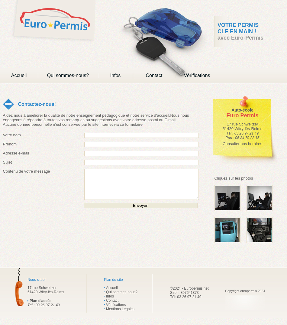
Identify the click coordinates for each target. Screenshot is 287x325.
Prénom (10, 144)
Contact (154, 75)
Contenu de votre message (26, 171)
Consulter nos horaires (242, 143)
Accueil (19, 75)
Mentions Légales (120, 309)
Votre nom (12, 135)
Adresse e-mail (16, 153)
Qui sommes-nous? (68, 75)
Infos (115, 75)
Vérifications (197, 75)
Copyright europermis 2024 (245, 291)
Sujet (7, 162)
